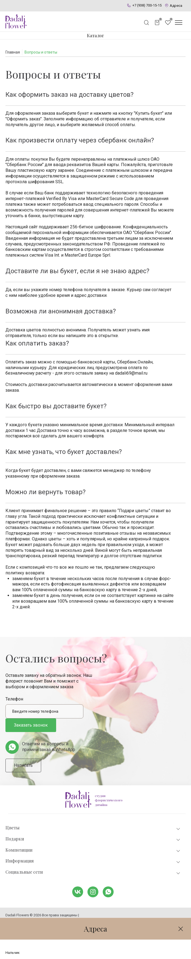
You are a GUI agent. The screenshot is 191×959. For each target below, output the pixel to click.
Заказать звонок (31, 725)
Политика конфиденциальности (32, 920)
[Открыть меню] (178, 22)
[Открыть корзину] (157, 22)
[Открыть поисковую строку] (146, 22)
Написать (23, 765)
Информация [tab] (93, 861)
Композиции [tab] (93, 850)
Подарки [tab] (93, 839)
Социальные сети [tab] (93, 872)
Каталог (95, 35)
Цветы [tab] (93, 828)
